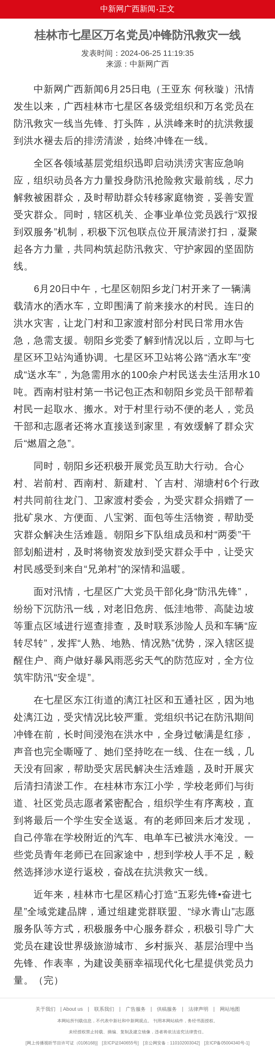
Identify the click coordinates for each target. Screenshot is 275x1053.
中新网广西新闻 (127, 8)
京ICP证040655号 (120, 1042)
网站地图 (230, 1009)
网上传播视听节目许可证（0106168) (62, 1042)
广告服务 (136, 1009)
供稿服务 (167, 1009)
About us (73, 1009)
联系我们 (104, 1009)
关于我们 (45, 1009)
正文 (167, 8)
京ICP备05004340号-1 (226, 1042)
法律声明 (198, 1009)
